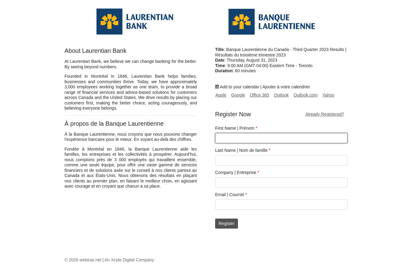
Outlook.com (306, 95)
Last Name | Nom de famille (243, 150)
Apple (220, 95)
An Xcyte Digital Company (129, 259)
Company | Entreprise (237, 172)
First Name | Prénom (236, 128)
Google (238, 95)
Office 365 (259, 95)
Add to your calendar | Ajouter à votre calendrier (262, 86)
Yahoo (328, 95)
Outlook (281, 95)
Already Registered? (325, 114)
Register (227, 223)
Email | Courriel (231, 194)
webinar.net (90, 259)
